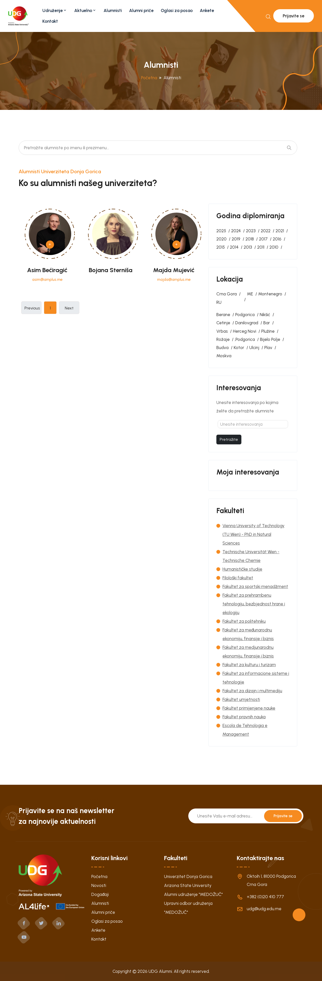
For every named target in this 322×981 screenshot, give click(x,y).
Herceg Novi (244, 331)
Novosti (98, 885)
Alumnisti (113, 10)
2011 (260, 247)
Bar (266, 322)
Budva (222, 347)
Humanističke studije (242, 569)
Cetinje (223, 322)
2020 (221, 238)
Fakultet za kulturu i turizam (249, 664)
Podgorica (245, 314)
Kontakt (50, 21)
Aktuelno (85, 10)
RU (218, 302)
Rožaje (223, 339)
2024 (236, 230)
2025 (221, 230)
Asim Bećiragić (47, 270)
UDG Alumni (160, 971)
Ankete (207, 10)
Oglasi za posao (177, 10)
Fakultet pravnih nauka (244, 716)
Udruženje (54, 10)
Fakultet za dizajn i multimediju (252, 690)
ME (250, 293)
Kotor (239, 347)
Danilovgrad (246, 322)
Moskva (223, 355)
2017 (263, 238)
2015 (220, 247)
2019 (236, 238)
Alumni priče (141, 10)
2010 (273, 247)
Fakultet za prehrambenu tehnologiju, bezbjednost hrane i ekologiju (253, 604)
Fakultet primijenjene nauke (248, 708)
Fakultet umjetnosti (241, 699)
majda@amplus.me (174, 279)
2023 (251, 230)
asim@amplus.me (47, 279)
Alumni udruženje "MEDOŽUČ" (193, 894)
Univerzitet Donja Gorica (188, 876)
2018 (249, 238)
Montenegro (270, 293)
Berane (223, 314)
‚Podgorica (245, 339)
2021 (280, 230)
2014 (234, 247)
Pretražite (229, 439)
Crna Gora (226, 293)
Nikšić (265, 314)
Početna (149, 77)
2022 (265, 230)
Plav (268, 347)
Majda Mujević (173, 270)
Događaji (100, 894)
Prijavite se (293, 15)
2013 (248, 247)
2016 (277, 238)
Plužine (268, 331)
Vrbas (222, 331)
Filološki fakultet (237, 577)
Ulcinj (254, 347)
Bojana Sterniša (110, 270)
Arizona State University (188, 885)
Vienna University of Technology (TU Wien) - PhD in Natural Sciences (253, 534)
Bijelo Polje (270, 339)
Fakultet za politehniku (244, 621)
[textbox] (253, 424)
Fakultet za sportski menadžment (255, 586)
